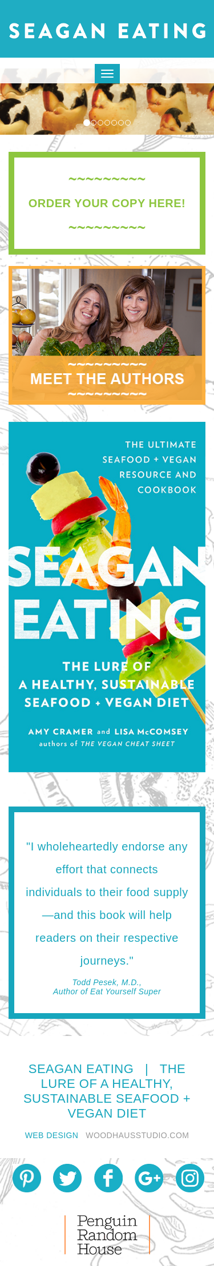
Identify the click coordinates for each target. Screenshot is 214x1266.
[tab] (107, 203)
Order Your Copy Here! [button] (107, 203)
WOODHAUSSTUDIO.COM (137, 1135)
